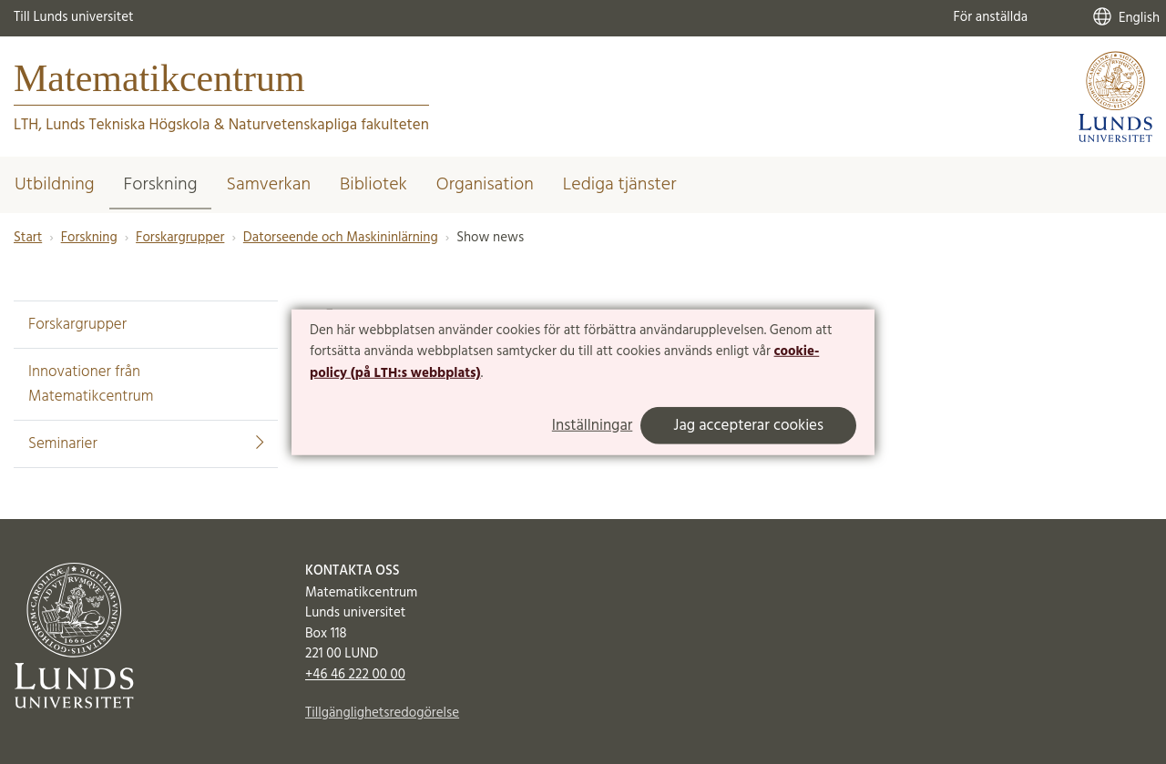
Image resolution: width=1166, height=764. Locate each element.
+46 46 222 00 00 (355, 675)
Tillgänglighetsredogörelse (382, 713)
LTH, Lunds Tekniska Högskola (112, 125)
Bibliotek (373, 184)
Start (28, 238)
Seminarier (145, 444)
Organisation (485, 184)
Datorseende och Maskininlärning (340, 238)
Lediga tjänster (620, 184)
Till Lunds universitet (74, 17)
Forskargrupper (180, 238)
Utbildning (55, 184)
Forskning (161, 184)
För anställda (990, 17)
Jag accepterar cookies (748, 425)
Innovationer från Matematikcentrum (91, 384)
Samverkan (268, 184)
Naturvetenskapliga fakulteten (329, 125)
